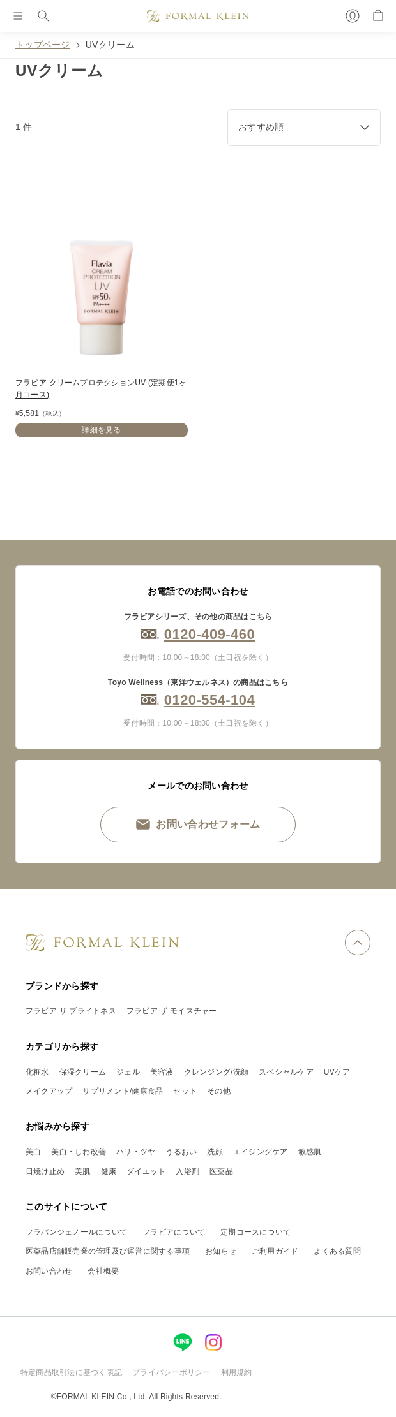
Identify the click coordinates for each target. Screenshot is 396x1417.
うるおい (181, 1151)
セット (185, 1091)
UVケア (337, 1072)
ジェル (128, 1072)
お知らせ (220, 1251)
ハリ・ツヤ (135, 1151)
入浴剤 (187, 1171)
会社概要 (103, 1270)
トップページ (42, 45)
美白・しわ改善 (78, 1151)
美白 (33, 1151)
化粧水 (37, 1072)
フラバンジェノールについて (76, 1232)
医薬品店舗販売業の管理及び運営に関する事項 (108, 1251)
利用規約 (236, 1372)
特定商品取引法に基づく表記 (71, 1372)
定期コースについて (255, 1232)
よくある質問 (337, 1251)
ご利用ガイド (275, 1251)
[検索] (43, 16)
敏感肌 (310, 1151)
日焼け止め (45, 1171)
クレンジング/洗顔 (216, 1072)
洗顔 (214, 1151)
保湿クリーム (82, 1072)
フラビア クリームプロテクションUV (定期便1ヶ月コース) (101, 388)
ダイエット (145, 1171)
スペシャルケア (286, 1072)
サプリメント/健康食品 (122, 1091)
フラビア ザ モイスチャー (171, 1010)
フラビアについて (173, 1232)
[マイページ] (352, 16)
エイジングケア (260, 1151)
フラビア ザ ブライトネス (71, 1010)
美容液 (162, 1072)
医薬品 (221, 1171)
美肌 (82, 1171)
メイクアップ (49, 1091)
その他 (219, 1091)
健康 (108, 1171)
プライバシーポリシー (171, 1372)
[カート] (378, 16)
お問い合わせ (49, 1270)
